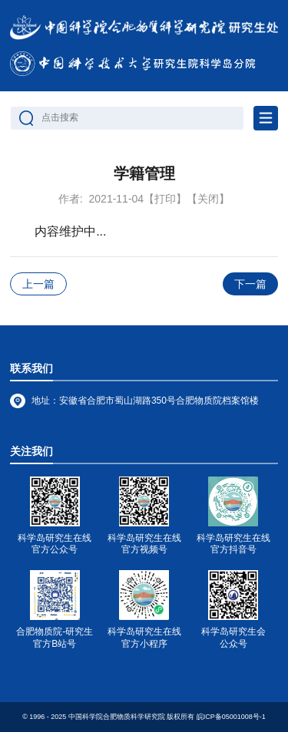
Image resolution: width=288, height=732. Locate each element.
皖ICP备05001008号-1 (231, 716)
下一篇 (250, 284)
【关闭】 (208, 198)
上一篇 (38, 284)
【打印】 (165, 198)
